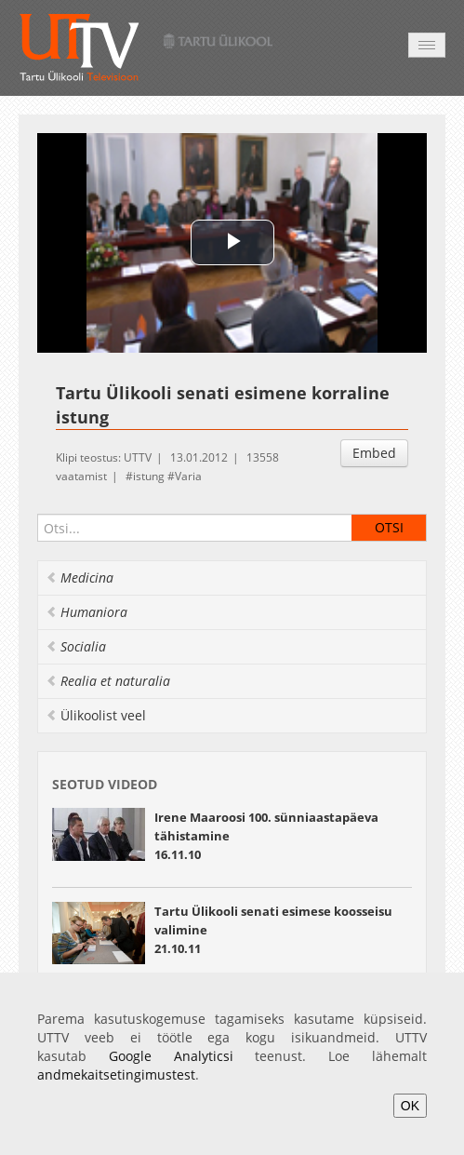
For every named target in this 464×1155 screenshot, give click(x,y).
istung (149, 476)
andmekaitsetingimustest (116, 1074)
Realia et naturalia (108, 681)
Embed (374, 453)
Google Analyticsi (171, 1056)
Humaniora (86, 612)
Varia (188, 476)
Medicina (79, 577)
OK (410, 1105)
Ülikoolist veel (96, 715)
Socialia (76, 646)
